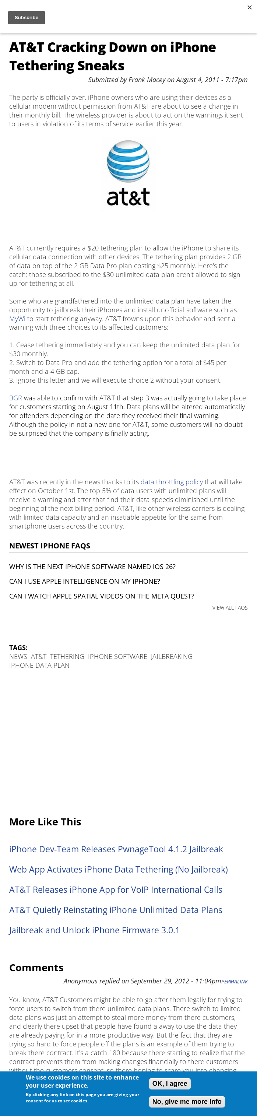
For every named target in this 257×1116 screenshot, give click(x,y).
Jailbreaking (172, 656)
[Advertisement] (128, 743)
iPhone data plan (39, 665)
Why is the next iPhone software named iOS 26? (92, 566)
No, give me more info (187, 1101)
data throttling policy (172, 481)
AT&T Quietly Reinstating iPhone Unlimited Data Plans (115, 910)
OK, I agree (169, 1083)
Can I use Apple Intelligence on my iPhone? (84, 581)
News (18, 656)
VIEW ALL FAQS (230, 607)
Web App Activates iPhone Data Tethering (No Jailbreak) (118, 869)
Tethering (67, 656)
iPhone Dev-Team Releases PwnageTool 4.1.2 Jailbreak (116, 849)
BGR (15, 397)
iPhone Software (117, 656)
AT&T (38, 656)
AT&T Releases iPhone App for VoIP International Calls (115, 889)
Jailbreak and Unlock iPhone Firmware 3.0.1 (94, 930)
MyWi (17, 318)
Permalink (234, 981)
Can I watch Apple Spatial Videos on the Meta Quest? (101, 596)
